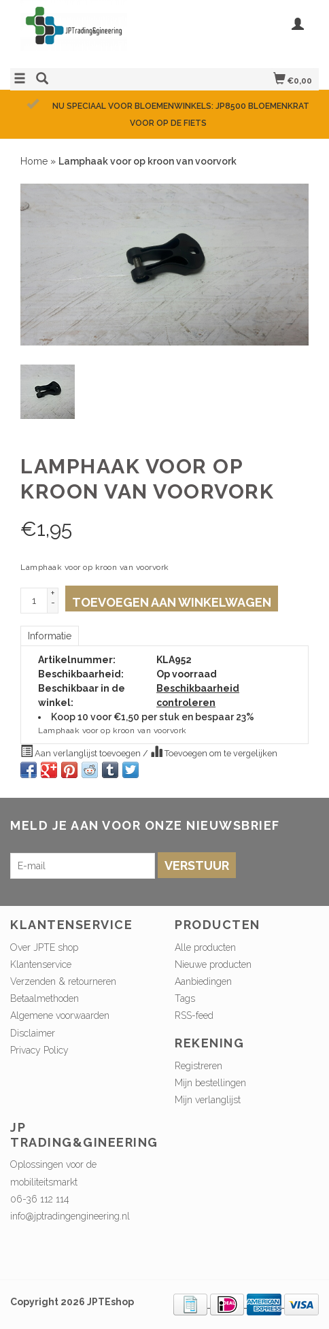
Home (34, 161)
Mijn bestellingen (210, 1082)
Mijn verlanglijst (208, 1099)
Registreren (198, 1065)
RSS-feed (194, 1015)
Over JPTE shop (44, 947)
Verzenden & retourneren (63, 981)
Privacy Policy (39, 1050)
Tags (185, 998)
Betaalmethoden (44, 998)
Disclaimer (32, 1033)
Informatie (49, 635)
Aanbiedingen (203, 981)
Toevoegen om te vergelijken (213, 751)
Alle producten (205, 947)
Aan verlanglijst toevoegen (81, 751)
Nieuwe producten (213, 964)
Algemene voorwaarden (59, 1015)
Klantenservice (40, 964)
